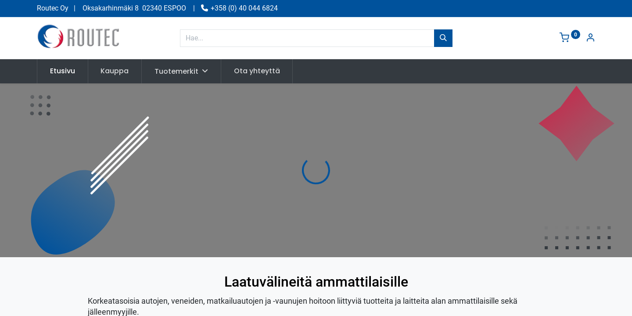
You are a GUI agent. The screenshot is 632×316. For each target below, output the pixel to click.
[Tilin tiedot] (590, 38)
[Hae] (443, 38)
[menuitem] (62, 71)
